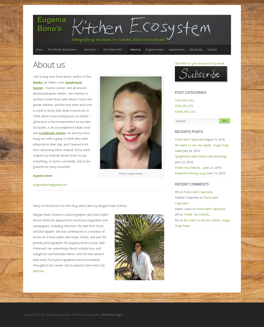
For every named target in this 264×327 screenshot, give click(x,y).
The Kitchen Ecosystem (132, 30)
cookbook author (52, 133)
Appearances (176, 49)
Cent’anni (89, 49)
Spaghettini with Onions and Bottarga (201, 156)
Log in (119, 314)
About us (135, 49)
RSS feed (108, 314)
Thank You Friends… (188, 168)
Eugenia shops (155, 49)
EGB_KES (181, 106)
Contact (212, 49)
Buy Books (196, 49)
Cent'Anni (181, 100)
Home (39, 49)
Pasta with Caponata (189, 139)
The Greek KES (112, 49)
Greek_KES (182, 112)
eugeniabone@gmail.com (50, 185)
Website (38, 271)
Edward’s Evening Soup (190, 173)
